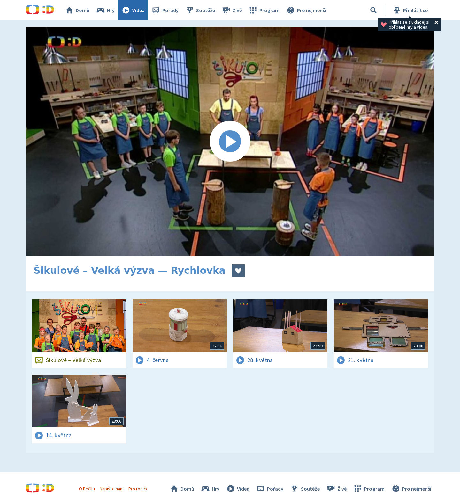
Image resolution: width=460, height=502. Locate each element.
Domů (77, 10)
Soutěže (200, 10)
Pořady (165, 10)
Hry (105, 10)
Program (264, 10)
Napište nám (111, 488)
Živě (231, 10)
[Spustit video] (230, 141)
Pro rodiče (138, 488)
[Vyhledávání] (373, 10)
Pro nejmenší (306, 10)
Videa (133, 10)
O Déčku (87, 488)
